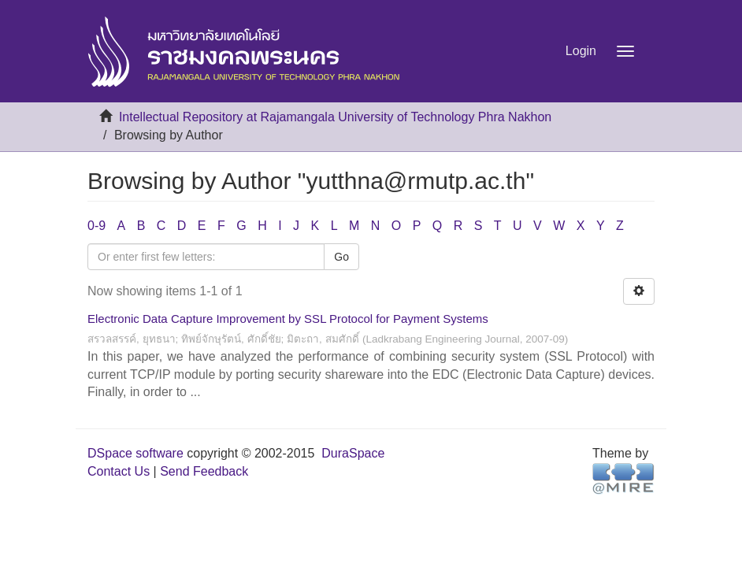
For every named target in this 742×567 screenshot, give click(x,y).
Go (341, 256)
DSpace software (135, 453)
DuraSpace (352, 453)
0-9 (96, 225)
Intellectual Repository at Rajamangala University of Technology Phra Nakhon (335, 117)
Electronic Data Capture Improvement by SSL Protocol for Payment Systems (287, 318)
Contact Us (118, 471)
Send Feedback (204, 471)
